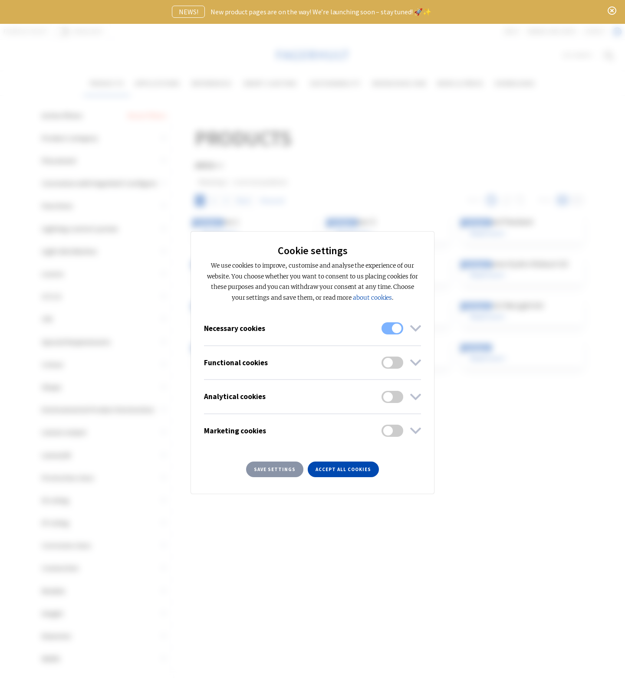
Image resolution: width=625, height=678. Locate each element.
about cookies (372, 297)
